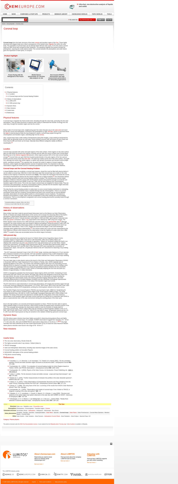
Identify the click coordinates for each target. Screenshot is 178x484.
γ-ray (26, 243)
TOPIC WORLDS (97, 14)
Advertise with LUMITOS (93, 455)
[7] (8, 231)
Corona (48, 408)
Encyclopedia (10, 23)
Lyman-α (12, 219)
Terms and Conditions (45, 482)
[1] (12, 142)
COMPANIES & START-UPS (29, 14)
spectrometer (52, 222)
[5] (60, 221)
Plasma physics (14, 419)
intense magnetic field (22, 155)
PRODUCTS (46, 14)
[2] (8, 156)
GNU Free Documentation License (28, 424)
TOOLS (109, 14)
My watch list (73, 19)
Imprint (34, 482)
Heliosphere (31, 410)
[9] (58, 321)
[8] (19, 257)
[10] (60, 321)
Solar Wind (49, 412)
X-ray (27, 219)
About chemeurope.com (44, 454)
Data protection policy (61, 482)
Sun (57, 42)
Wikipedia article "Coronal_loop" (58, 424)
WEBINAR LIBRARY (60, 14)
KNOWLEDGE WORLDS (79, 14)
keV (37, 252)
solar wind (58, 130)
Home (3, 23)
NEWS (14, 14)
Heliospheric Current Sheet (52, 416)
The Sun (61, 404)
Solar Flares (73, 412)
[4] (53, 176)
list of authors (71, 424)
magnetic (51, 44)
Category (6, 419)
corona (37, 42)
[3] (20, 161)
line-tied (50, 131)
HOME (5, 14)
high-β (8, 133)
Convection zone (38, 406)
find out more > (38, 464)
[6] (31, 228)
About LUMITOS (68, 454)
